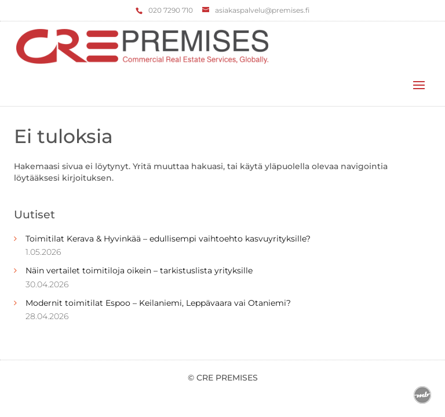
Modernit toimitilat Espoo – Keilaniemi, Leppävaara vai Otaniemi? (158, 303)
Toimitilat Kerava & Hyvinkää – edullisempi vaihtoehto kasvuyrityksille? (168, 238)
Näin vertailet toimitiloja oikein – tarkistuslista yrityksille (139, 270)
